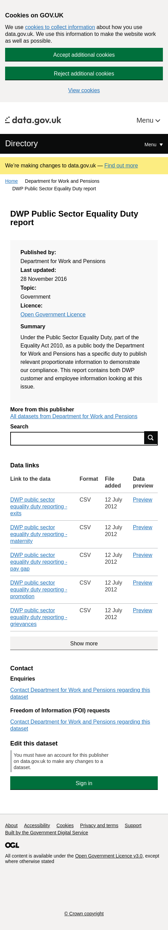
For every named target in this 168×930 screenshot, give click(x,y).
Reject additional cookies (84, 74)
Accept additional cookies (84, 55)
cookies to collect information (60, 27)
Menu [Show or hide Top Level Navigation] (151, 144)
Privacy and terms (99, 825)
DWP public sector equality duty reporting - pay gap (38, 562)
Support (133, 825)
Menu (145, 120)
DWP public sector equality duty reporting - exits (38, 506)
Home (11, 181)
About (11, 825)
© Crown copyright (84, 913)
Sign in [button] (84, 783)
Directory (21, 143)
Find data (151, 437)
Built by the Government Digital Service (46, 832)
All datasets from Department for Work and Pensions (73, 416)
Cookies (65, 825)
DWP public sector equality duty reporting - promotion (38, 589)
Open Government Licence (53, 314)
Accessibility (37, 825)
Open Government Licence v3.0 (108, 856)
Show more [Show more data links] (84, 643)
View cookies (84, 90)
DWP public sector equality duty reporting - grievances (38, 617)
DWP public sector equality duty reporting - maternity (38, 534)
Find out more (121, 165)
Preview (142, 500)
